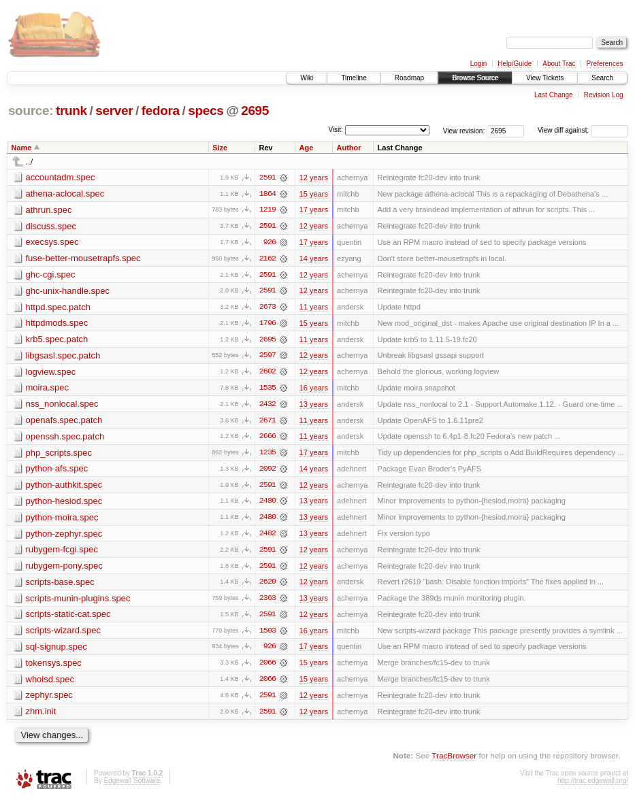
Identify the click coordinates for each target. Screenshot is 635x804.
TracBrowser (454, 760)
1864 (267, 193)
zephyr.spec (49, 699)
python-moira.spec (62, 520)
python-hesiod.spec (64, 504)
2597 (267, 357)
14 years (313, 259)
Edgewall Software (131, 785)
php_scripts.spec (59, 455)
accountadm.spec (60, 177)
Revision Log (603, 95)
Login (478, 63)
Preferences (605, 63)
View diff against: (583, 130)
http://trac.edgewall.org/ (592, 785)
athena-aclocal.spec (65, 193)
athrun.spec (49, 210)
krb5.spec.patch (57, 340)
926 (269, 242)
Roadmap (409, 78)
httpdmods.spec (57, 324)
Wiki (306, 78)
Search (602, 78)
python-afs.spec (57, 471)
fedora (161, 110)
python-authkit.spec (64, 487)
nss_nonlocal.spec (62, 406)
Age (306, 148)
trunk (71, 110)
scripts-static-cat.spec (68, 618)
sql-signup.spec (56, 651)
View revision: (464, 130)
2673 (267, 308)
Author (349, 148)
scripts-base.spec (60, 585)
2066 (267, 667)
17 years (313, 210)
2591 (267, 177)
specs (205, 110)
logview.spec (51, 373)
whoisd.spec (50, 683)
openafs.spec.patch (64, 422)
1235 (267, 455)
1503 (267, 634)
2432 (267, 406)
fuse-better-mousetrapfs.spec (83, 259)
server (114, 110)
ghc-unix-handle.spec (68, 291)
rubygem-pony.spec (64, 569)
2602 (267, 373)
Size (219, 148)
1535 (267, 389)
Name (22, 148)
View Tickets (545, 78)
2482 (267, 536)
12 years (313, 177)
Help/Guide (515, 63)
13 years (313, 406)
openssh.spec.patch (65, 438)
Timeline (353, 78)
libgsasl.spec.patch (63, 357)
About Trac (558, 63)
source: (30, 110)
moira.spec (47, 389)
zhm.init (41, 716)
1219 (267, 210)
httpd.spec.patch (58, 308)
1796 (267, 324)
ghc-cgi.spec (51, 275)
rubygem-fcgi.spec (62, 553)
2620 (267, 585)
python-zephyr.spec (64, 536)
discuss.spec (51, 226)
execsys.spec (52, 242)
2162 (267, 259)
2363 (267, 602)
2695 (255, 110)
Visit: (335, 129)
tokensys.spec (54, 667)
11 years (313, 308)
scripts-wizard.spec (63, 634)
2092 (267, 471)
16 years (313, 390)
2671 (267, 422)
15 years (313, 194)
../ (29, 161)
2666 (267, 438)
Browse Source (475, 78)
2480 (267, 504)
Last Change (553, 95)
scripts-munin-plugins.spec (78, 602)
